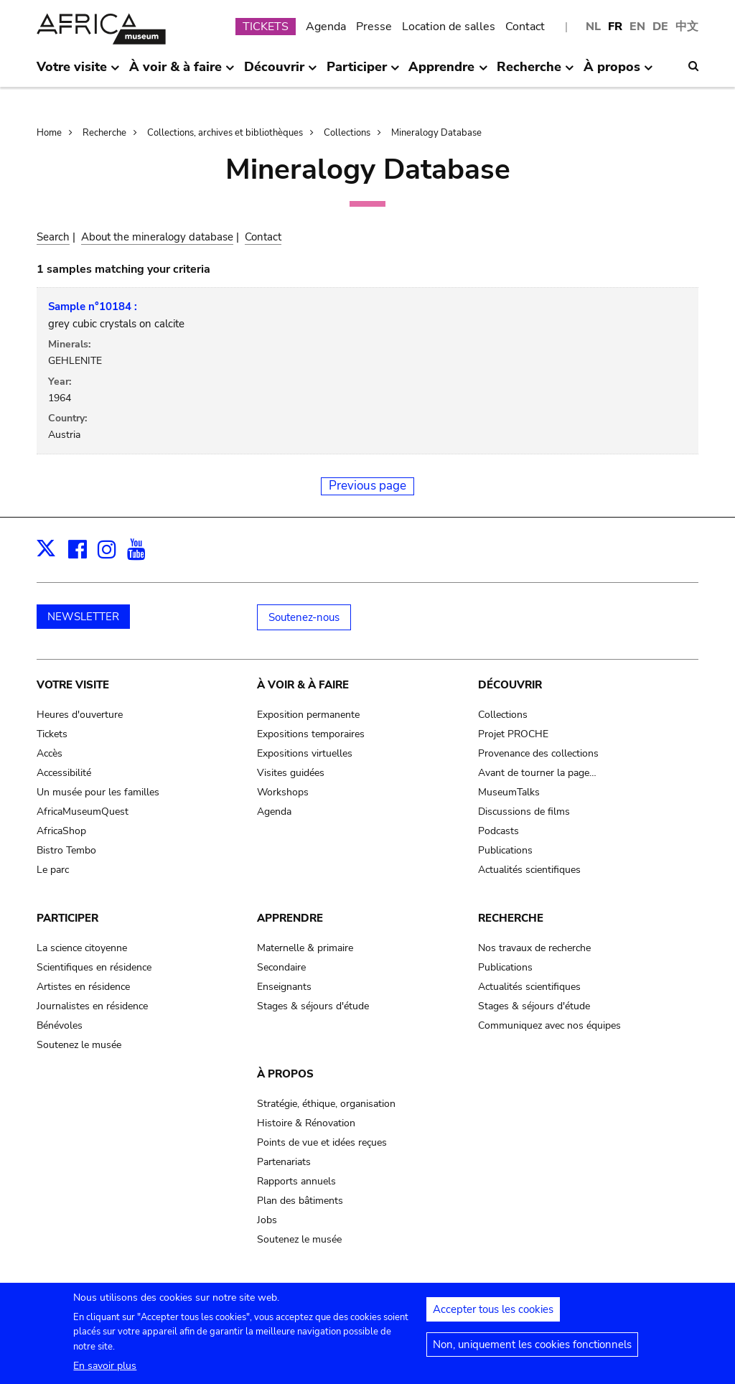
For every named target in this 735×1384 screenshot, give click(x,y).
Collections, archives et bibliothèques (225, 132)
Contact (525, 26)
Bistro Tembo (66, 850)
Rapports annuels (296, 1181)
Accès (49, 753)
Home (49, 132)
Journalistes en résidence (92, 1006)
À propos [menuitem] (618, 72)
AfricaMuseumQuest (82, 811)
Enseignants (284, 986)
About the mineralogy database (157, 237)
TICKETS (266, 26)
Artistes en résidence (83, 986)
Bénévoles (60, 1025)
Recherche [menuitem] (535, 72)
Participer (67, 918)
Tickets (52, 734)
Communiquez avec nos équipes (549, 1025)
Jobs (267, 1220)
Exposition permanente (308, 714)
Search (53, 237)
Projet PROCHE (513, 734)
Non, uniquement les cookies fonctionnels (532, 1353)
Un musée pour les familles (98, 792)
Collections (347, 132)
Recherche (104, 132)
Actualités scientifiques (529, 869)
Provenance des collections (538, 753)
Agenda (326, 26)
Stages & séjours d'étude (313, 1006)
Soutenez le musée (79, 1045)
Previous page (367, 485)
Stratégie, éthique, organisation (326, 1104)
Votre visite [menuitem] (78, 72)
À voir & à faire (303, 685)
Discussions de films (524, 811)
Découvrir (510, 685)
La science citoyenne (82, 948)
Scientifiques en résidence (94, 967)
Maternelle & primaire (305, 948)
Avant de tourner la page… (537, 773)
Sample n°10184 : (92, 306)
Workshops (283, 792)
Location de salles (448, 26)
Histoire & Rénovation (306, 1123)
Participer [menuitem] (363, 72)
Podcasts (498, 831)
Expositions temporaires (311, 734)
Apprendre (290, 918)
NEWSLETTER (83, 616)
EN (637, 26)
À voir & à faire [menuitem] (182, 72)
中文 (686, 26)
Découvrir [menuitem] (280, 72)
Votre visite (73, 685)
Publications (505, 850)
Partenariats (284, 1162)
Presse (374, 26)
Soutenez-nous (304, 617)
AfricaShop (61, 831)
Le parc (53, 869)
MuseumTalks (509, 792)
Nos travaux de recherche (534, 948)
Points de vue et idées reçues (322, 1142)
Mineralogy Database (436, 132)
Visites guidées (290, 773)
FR (615, 26)
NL (593, 26)
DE (660, 26)
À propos (285, 1074)
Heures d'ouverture (80, 714)
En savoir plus (104, 1373)
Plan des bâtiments (300, 1200)
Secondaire (281, 967)
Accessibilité (64, 773)
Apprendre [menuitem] (447, 72)
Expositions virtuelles (304, 753)
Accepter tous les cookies (493, 1318)
